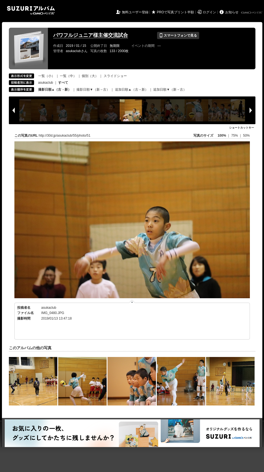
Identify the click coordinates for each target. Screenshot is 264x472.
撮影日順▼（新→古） (93, 89)
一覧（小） (46, 76)
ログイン (209, 12)
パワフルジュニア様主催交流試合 (90, 35)
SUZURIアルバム (31, 10)
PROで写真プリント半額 (175, 12)
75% (235, 135)
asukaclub (45, 83)
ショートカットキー (241, 127)
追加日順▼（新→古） (169, 89)
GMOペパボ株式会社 (252, 13)
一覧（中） (68, 76)
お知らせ (232, 12)
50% (246, 135)
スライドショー (115, 76)
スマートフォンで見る (178, 35)
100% (222, 135)
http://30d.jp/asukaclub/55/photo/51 (65, 135)
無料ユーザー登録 (135, 12)
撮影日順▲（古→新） (54, 89)
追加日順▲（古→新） (131, 89)
